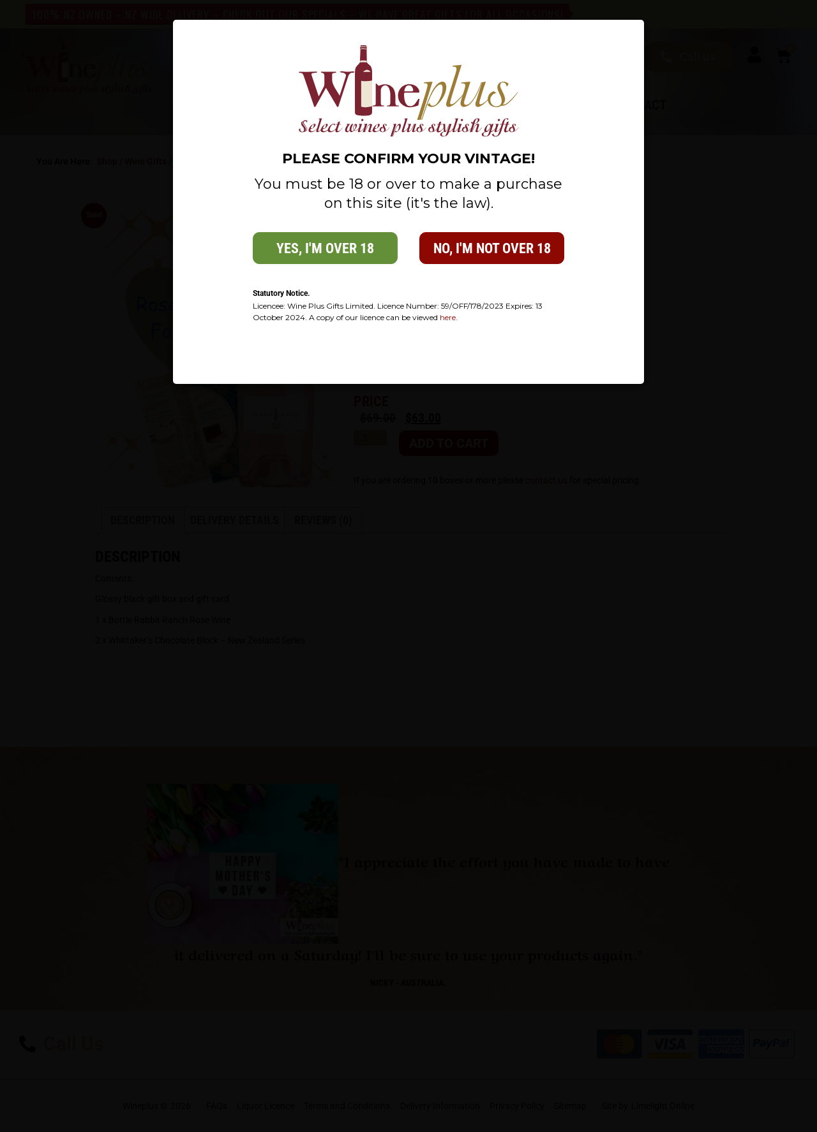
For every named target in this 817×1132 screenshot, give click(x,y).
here (448, 317)
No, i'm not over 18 (492, 248)
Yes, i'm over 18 (325, 248)
